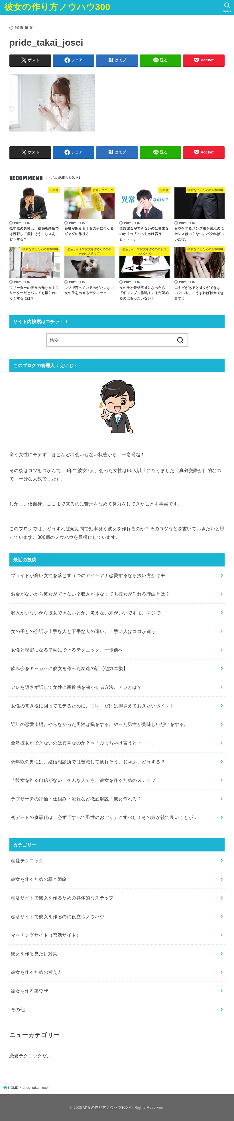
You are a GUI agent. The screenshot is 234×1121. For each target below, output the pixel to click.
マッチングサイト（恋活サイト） (46, 935)
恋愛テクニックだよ (30, 1055)
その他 (18, 1009)
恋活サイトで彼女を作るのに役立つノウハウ (57, 916)
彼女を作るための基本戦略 (39, 879)
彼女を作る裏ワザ (29, 990)
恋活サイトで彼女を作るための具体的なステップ (62, 897)
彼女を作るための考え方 (36, 972)
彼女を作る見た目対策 (34, 953)
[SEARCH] (227, 7)
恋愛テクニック (27, 860)
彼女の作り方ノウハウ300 (57, 7)
